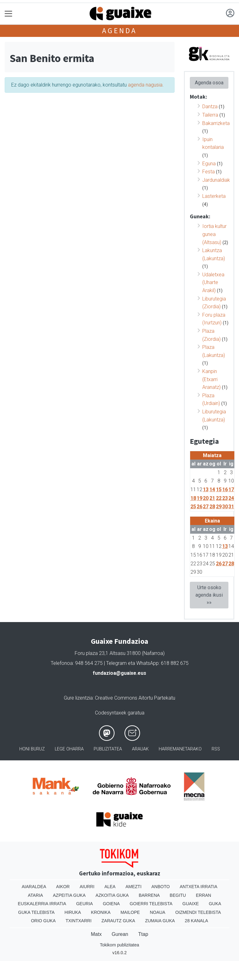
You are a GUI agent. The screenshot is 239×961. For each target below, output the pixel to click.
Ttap (143, 934)
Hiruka (72, 912)
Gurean (120, 934)
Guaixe (190, 903)
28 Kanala (196, 920)
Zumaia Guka (160, 920)
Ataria (35, 895)
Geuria (84, 903)
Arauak (140, 749)
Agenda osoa (209, 83)
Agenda (119, 30)
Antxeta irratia (198, 886)
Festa (208, 172)
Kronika (100, 912)
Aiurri (87, 886)
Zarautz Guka (118, 920)
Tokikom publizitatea (119, 944)
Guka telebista (36, 912)
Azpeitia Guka (69, 895)
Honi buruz (32, 749)
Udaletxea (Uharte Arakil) (213, 282)
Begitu (178, 895)
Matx (96, 934)
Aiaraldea (34, 886)
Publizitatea (108, 749)
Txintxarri (78, 920)
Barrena (149, 895)
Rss (216, 749)
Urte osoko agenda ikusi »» (209, 595)
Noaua (157, 912)
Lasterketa (214, 196)
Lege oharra (69, 749)
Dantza (210, 106)
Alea (109, 886)
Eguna (209, 164)
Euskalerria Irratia (42, 903)
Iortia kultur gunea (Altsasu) (214, 234)
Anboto (161, 886)
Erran (203, 895)
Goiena (111, 903)
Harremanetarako (180, 749)
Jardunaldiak (216, 180)
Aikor (63, 886)
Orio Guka (43, 920)
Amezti (133, 886)
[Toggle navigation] (8, 13)
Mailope (130, 912)
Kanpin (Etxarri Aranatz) (211, 379)
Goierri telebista (151, 903)
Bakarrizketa (216, 123)
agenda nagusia (145, 85)
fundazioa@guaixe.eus (119, 673)
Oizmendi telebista (198, 912)
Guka (215, 903)
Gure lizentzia (78, 698)
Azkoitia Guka (112, 895)
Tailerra (210, 115)
